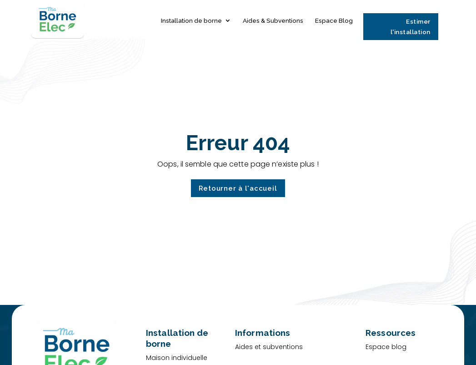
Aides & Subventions (273, 21)
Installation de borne (191, 21)
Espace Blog (334, 21)
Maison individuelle (176, 357)
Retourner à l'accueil (238, 188)
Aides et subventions (269, 346)
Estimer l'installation (411, 26)
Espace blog (386, 346)
